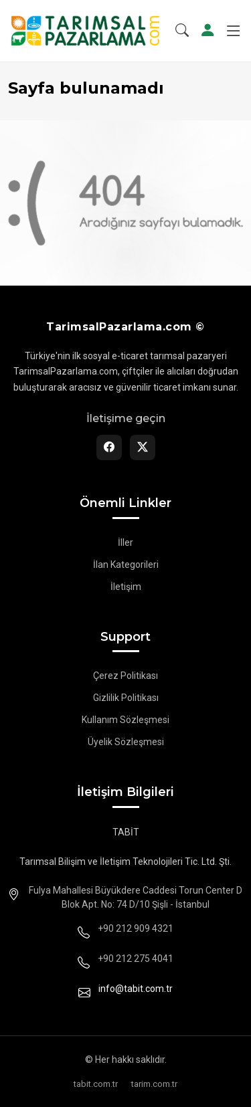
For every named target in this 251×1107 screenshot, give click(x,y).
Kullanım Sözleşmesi (125, 719)
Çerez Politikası (125, 675)
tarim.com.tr (154, 1084)
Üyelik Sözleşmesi (126, 741)
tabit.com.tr (96, 1084)
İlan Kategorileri (126, 564)
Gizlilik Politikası (126, 697)
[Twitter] (142, 447)
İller (125, 542)
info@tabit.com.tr (135, 988)
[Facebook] (109, 447)
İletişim (125, 586)
